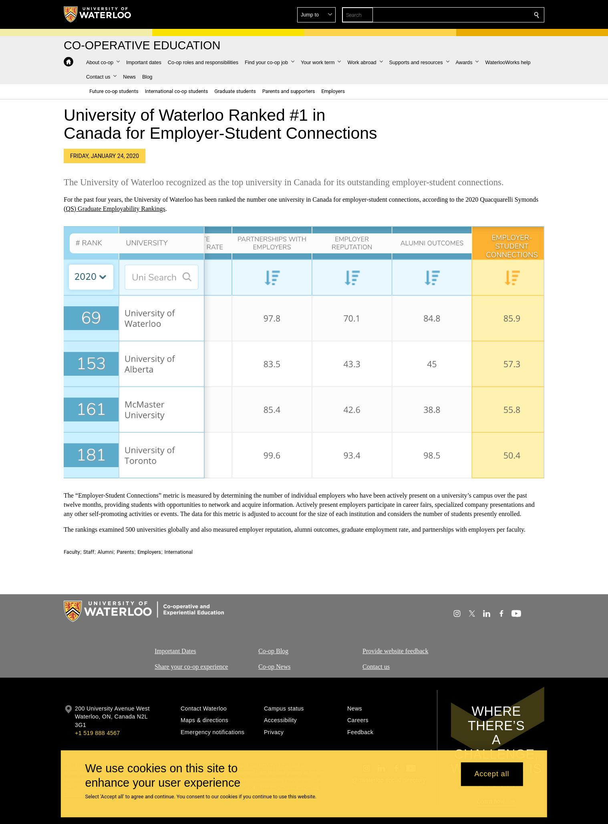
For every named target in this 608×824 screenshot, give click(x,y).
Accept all (491, 774)
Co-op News (274, 666)
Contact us (376, 666)
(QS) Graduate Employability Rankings (114, 208)
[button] (478, 15)
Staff (88, 552)
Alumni (105, 552)
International (178, 552)
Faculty (72, 552)
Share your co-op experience (191, 666)
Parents (125, 552)
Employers (149, 552)
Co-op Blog (273, 651)
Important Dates (175, 651)
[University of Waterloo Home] (98, 14)
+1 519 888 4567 (97, 733)
